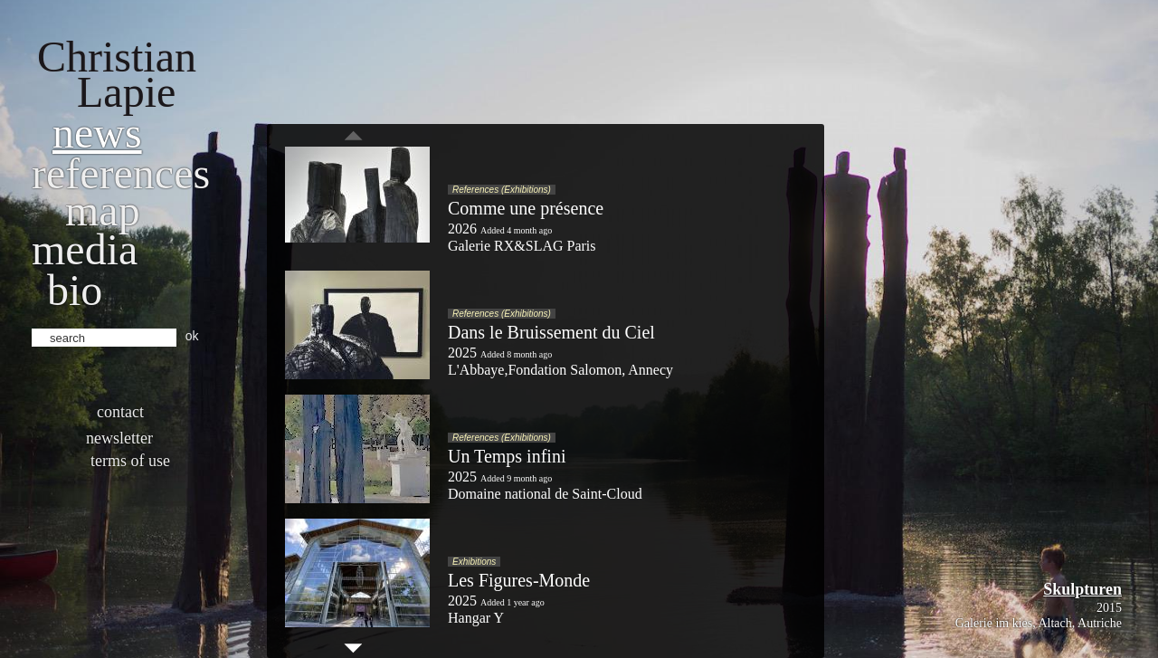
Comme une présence (525, 208)
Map (102, 210)
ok (192, 336)
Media (85, 249)
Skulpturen (1082, 589)
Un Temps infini (506, 456)
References (121, 173)
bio (74, 290)
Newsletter (119, 438)
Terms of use (130, 461)
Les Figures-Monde (519, 580)
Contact (120, 412)
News (97, 133)
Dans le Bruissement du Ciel (551, 332)
